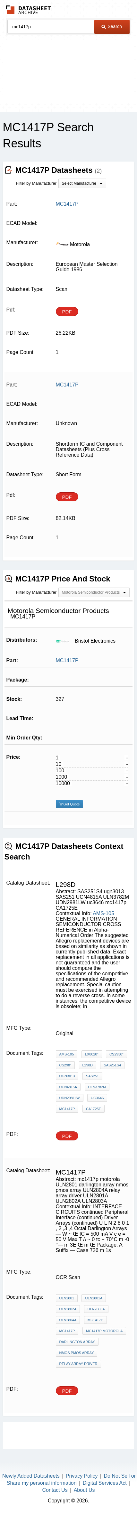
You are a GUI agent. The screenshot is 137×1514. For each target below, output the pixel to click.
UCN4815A (68, 1087)
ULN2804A (68, 1320)
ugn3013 (67, 1076)
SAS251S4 (112, 1065)
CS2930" (116, 1054)
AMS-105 (103, 913)
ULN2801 (66, 1298)
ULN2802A (68, 1309)
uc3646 (97, 1098)
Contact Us (55, 1490)
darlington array (77, 1342)
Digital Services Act (105, 1483)
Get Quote (69, 804)
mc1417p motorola (104, 1331)
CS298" (65, 1065)
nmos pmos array (76, 1353)
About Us (84, 1490)
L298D (87, 1065)
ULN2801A (93, 1298)
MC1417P (67, 660)
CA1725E (93, 1109)
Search (111, 26)
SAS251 (92, 1076)
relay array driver (78, 1364)
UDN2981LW (69, 1098)
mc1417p (67, 1109)
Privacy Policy (82, 1476)
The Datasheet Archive (28, 9)
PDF (67, 311)
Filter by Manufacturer (36, 183)
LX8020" (91, 1054)
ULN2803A (96, 1309)
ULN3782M (97, 1087)
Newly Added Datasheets (31, 1476)
